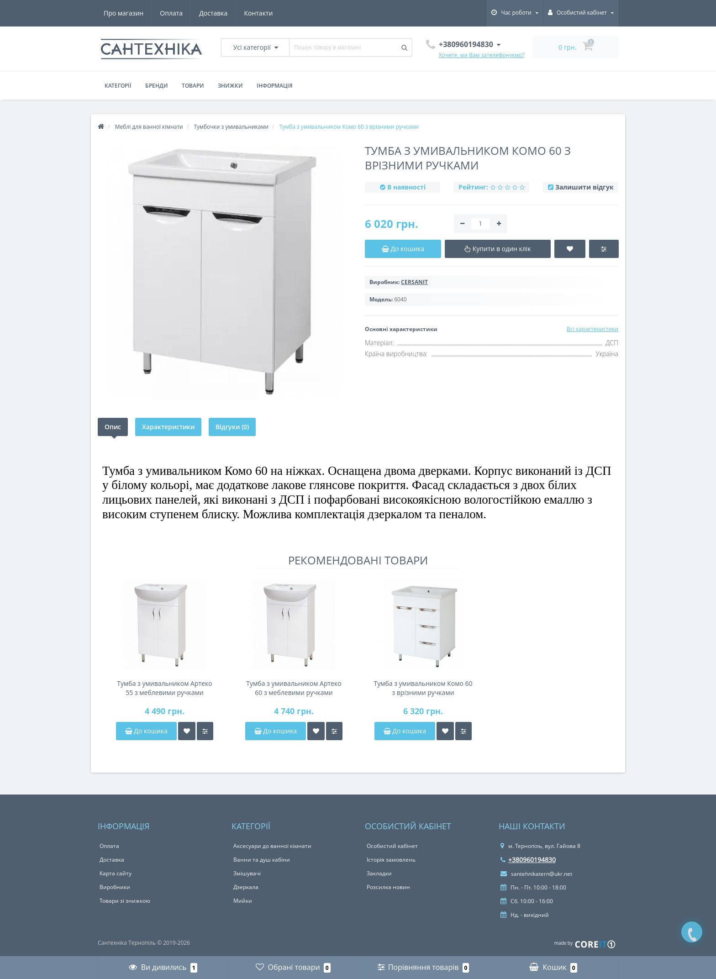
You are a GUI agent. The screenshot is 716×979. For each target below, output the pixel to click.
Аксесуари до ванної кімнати (272, 846)
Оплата (171, 13)
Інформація (275, 85)
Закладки (379, 873)
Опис (113, 426)
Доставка (213, 13)
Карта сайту (116, 873)
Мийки (242, 901)
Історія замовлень (391, 859)
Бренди (156, 85)
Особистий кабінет (392, 846)
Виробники (115, 887)
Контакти (258, 13)
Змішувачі (247, 873)
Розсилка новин (388, 887)
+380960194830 (528, 859)
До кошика (146, 730)
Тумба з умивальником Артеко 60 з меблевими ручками (293, 688)
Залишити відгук (584, 187)
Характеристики (168, 426)
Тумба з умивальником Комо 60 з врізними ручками (423, 688)
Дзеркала (245, 887)
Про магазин (123, 13)
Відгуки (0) (232, 426)
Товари (193, 85)
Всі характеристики (592, 329)
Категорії (118, 85)
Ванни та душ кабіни (261, 859)
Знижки (230, 85)
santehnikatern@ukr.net (536, 874)
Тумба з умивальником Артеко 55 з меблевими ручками (164, 688)
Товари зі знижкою (125, 901)
